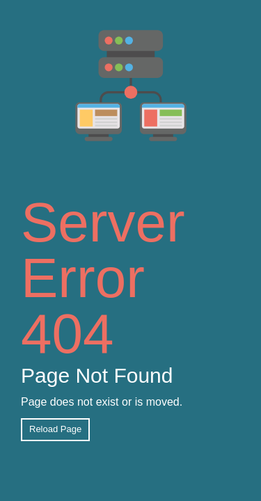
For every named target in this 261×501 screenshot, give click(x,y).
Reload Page (55, 429)
